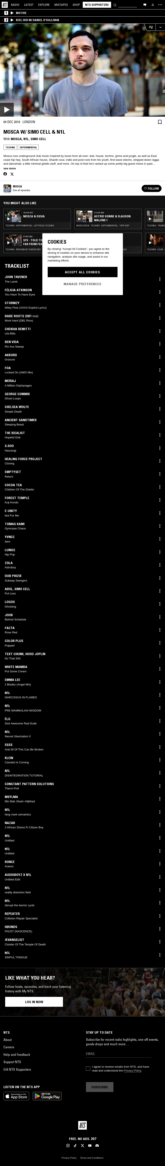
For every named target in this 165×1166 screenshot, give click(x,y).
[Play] (82, 70)
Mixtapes (61, 5)
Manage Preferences (82, 284)
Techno (10, 147)
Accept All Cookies (82, 272)
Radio (15, 5)
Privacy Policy (132, 1070)
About (7, 1040)
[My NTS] (152, 5)
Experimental (28, 147)
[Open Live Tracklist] (150, 27)
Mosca (16, 139)
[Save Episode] (160, 122)
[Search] (115, 4)
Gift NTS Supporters (17, 1069)
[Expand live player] (160, 27)
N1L (26, 139)
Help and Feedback (16, 1054)
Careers (8, 1047)
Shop (76, 5)
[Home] (5, 5)
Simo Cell (38, 139)
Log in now (34, 1002)
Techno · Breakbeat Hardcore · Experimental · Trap (35, 249)
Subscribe (99, 1087)
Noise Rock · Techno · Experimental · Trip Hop (102, 225)
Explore (44, 5)
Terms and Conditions (91, 1158)
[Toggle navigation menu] (160, 5)
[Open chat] (144, 4)
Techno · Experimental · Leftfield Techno (29, 225)
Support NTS (12, 1062)
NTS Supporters (97, 5)
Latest (29, 5)
